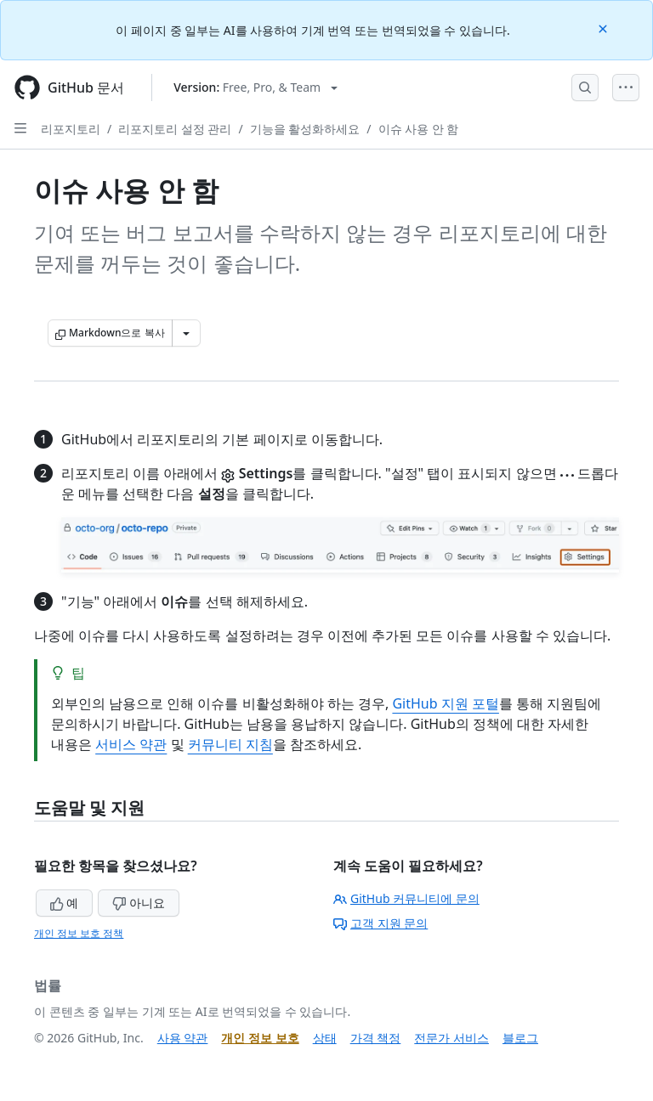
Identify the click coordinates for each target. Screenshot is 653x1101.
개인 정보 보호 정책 (78, 933)
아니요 (138, 903)
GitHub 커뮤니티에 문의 (406, 898)
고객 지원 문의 (380, 923)
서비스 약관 (131, 744)
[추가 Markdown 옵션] (186, 333)
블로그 (520, 1038)
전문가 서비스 (451, 1038)
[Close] (604, 27)
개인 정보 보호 (259, 1038)
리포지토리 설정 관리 (174, 129)
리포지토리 (70, 129)
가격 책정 (375, 1038)
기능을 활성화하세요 (305, 129)
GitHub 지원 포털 (445, 703)
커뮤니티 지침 (230, 744)
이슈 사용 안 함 (418, 129)
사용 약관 (182, 1038)
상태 (325, 1038)
